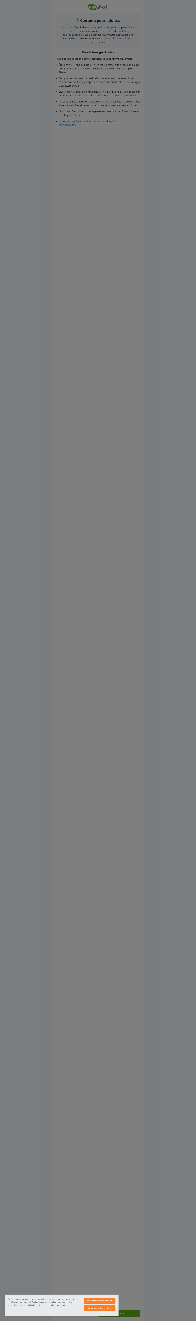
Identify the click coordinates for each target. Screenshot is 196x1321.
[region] (62, 1305)
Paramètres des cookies (99, 1308)
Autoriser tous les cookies (99, 1301)
